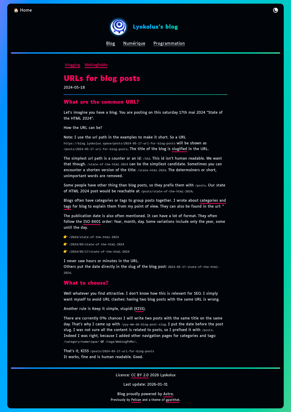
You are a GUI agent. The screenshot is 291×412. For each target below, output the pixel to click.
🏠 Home (23, 10)
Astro (168, 394)
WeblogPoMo (96, 65)
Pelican (136, 400)
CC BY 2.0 (140, 375)
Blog (110, 44)
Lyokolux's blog (155, 27)
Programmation (169, 44)
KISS (139, 309)
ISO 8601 (92, 222)
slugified (179, 149)
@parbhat (172, 400)
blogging (72, 65)
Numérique (134, 44)
